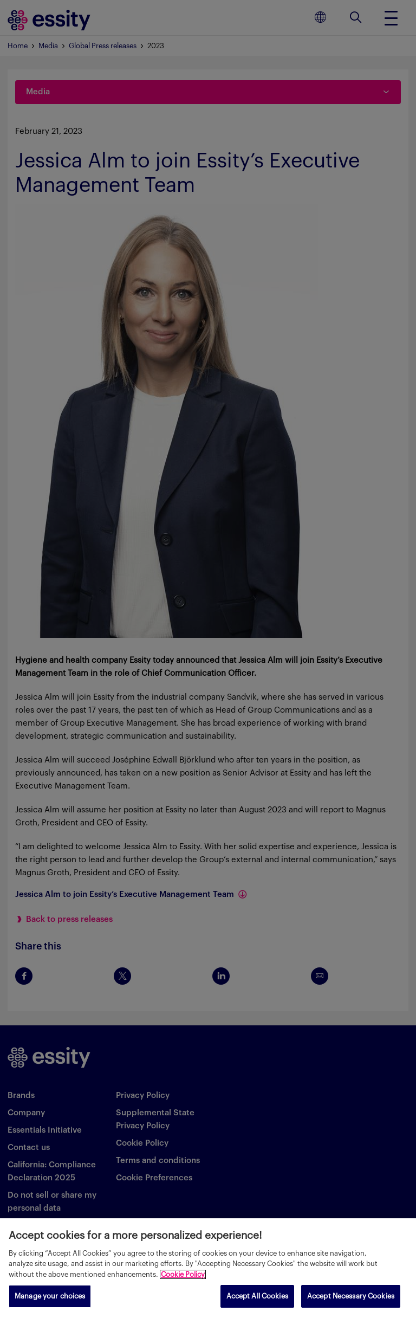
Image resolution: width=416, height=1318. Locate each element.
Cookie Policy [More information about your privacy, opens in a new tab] (183, 1274)
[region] (208, 1268)
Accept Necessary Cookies (350, 1296)
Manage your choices (50, 1296)
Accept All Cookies (257, 1296)
